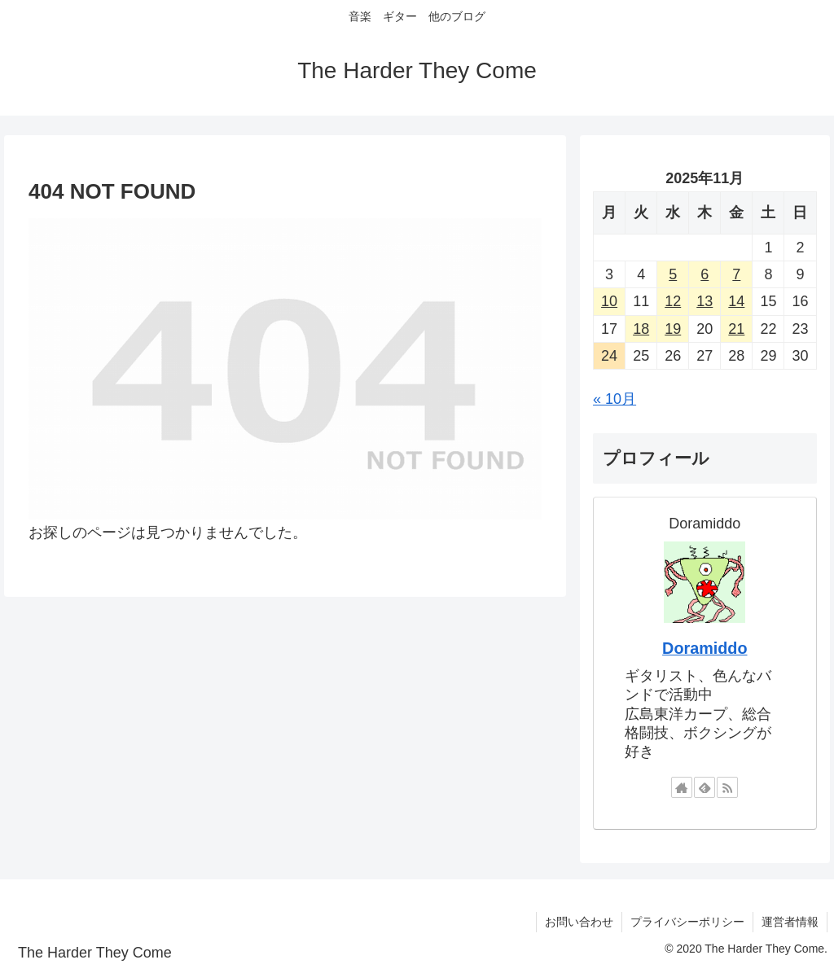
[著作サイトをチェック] (681, 787)
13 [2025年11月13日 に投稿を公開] (704, 301)
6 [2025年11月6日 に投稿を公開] (704, 274)
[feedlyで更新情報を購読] (704, 787)
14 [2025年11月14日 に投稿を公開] (736, 301)
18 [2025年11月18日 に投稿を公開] (641, 329)
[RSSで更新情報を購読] (727, 787)
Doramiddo (704, 648)
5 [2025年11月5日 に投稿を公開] (673, 274)
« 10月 (614, 399)
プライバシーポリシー (687, 921)
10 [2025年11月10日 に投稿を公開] (609, 301)
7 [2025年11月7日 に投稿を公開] (736, 274)
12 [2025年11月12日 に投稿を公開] (673, 301)
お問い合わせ (579, 921)
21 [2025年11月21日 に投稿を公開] (736, 329)
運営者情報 (790, 921)
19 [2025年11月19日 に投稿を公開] (673, 329)
